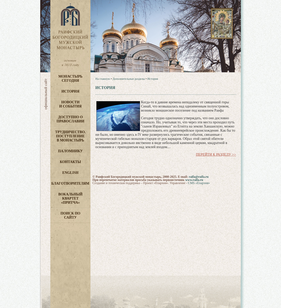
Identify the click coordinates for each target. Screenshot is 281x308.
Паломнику (70, 151)
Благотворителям (70, 183)
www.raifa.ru (194, 180)
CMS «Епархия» (199, 183)
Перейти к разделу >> (216, 155)
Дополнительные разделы (128, 78)
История (70, 91)
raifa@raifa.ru (199, 176)
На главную (102, 78)
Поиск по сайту (70, 215)
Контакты (70, 162)
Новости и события (70, 104)
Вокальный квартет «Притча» (70, 198)
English (70, 173)
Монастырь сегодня (70, 78)
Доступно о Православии (70, 119)
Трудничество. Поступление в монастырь (70, 136)
